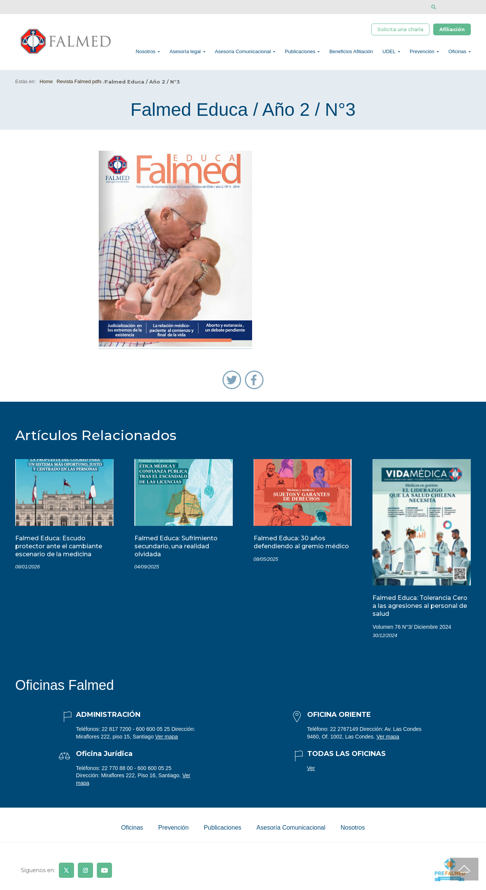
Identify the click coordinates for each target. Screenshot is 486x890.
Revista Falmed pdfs (79, 81)
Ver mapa (166, 737)
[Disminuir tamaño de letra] (456, 7)
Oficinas (457, 51)
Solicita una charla (400, 29)
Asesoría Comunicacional (243, 51)
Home (46, 81)
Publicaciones (300, 51)
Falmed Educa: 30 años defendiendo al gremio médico (301, 542)
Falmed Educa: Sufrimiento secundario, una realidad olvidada (176, 546)
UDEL (389, 51)
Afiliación (452, 29)
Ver (311, 768)
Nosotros (145, 51)
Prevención (422, 51)
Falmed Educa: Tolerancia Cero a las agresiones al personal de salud (419, 605)
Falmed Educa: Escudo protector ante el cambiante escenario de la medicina (58, 546)
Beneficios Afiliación (351, 51)
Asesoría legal (184, 51)
